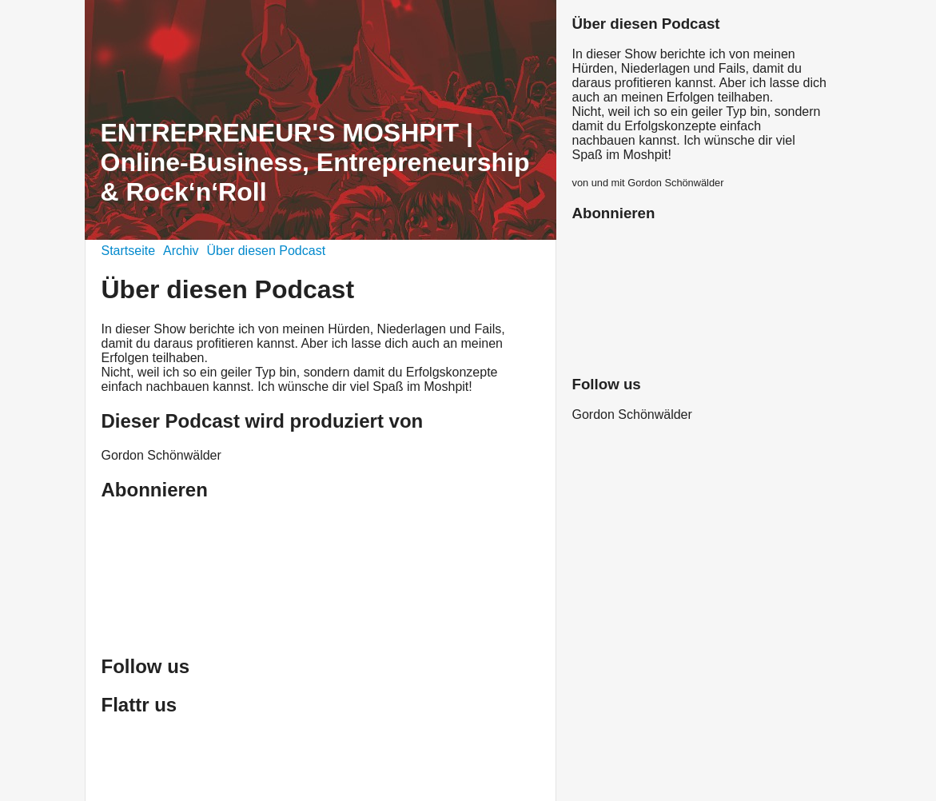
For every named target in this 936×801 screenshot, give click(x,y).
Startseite (129, 250)
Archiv (180, 250)
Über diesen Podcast (266, 250)
